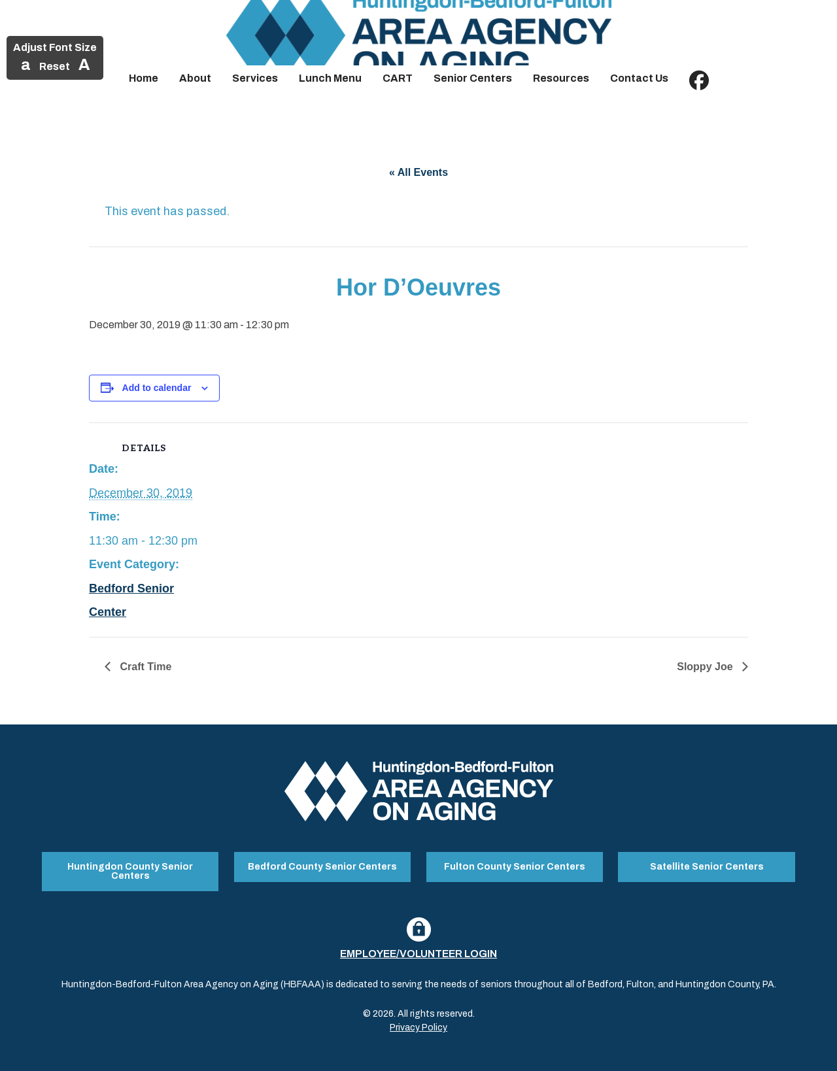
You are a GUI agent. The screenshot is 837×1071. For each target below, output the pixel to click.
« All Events (418, 172)
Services (255, 78)
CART (398, 78)
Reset (54, 66)
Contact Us (639, 78)
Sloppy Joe (706, 666)
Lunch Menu (330, 78)
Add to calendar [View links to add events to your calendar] (157, 387)
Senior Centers (473, 78)
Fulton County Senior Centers (514, 867)
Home (143, 78)
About (195, 78)
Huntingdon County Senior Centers (130, 871)
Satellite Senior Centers (707, 867)
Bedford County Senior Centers (322, 867)
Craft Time (144, 666)
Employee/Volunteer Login (418, 953)
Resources (561, 78)
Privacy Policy (418, 1027)
